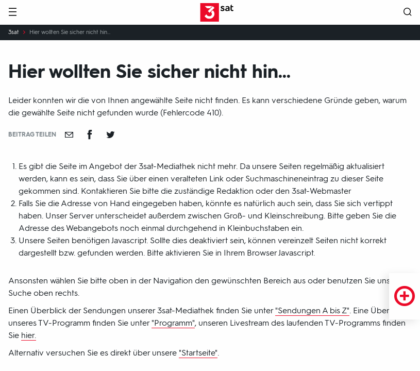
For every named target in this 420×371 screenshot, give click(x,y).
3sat (13, 32)
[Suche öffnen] (407, 13)
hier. (28, 335)
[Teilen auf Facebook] (89, 134)
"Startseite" (198, 353)
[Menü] (12, 13)
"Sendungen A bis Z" (312, 310)
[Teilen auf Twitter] (110, 134)
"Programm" (173, 323)
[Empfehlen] (69, 134)
